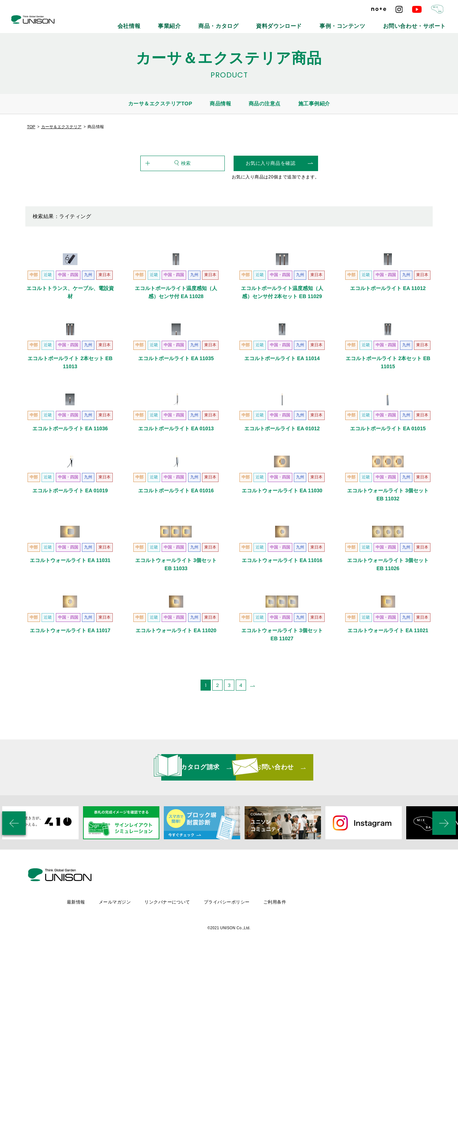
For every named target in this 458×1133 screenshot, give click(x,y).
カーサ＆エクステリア (61, 126)
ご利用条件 (339, 1080)
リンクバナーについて (230, 1080)
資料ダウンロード (319, 22)
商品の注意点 (265, 103)
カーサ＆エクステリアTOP (160, 103)
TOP (31, 126)
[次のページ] (253, 889)
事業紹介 (234, 22)
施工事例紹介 (314, 103)
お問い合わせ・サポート (424, 22)
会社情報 (201, 22)
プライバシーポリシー (291, 1080)
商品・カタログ (272, 22)
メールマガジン (176, 1080)
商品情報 (220, 103)
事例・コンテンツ (369, 22)
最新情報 (136, 1080)
